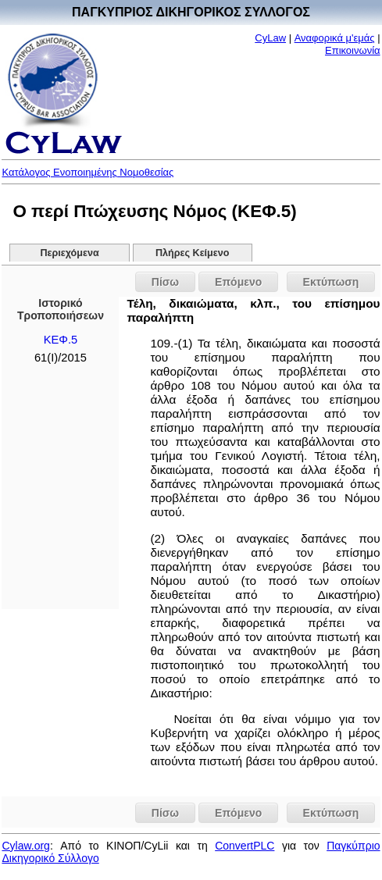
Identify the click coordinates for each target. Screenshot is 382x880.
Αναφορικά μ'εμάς (335, 38)
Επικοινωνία (352, 50)
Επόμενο (238, 282)
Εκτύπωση (331, 282)
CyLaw (270, 38)
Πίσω (165, 282)
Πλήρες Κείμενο (192, 253)
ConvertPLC (244, 845)
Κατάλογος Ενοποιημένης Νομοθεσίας (87, 172)
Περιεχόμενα (69, 253)
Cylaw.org (25, 845)
